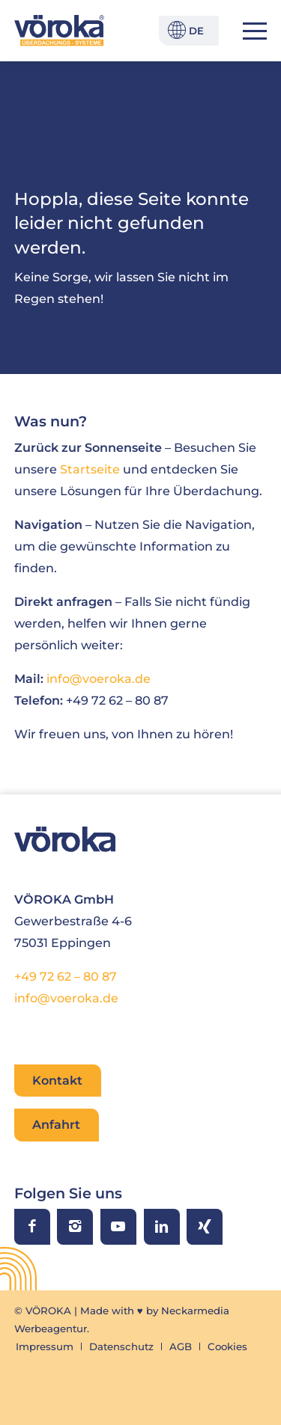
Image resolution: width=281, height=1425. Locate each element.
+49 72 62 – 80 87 (65, 976)
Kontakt (57, 1080)
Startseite (90, 469)
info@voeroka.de (98, 678)
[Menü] (247, 31)
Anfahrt (56, 1124)
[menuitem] (247, 31)
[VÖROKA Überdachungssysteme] (59, 31)
